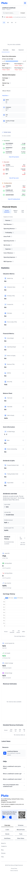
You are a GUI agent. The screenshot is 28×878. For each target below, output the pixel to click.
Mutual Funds (21, 829)
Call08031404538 (5, 806)
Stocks (8, 9)
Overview (5, 50)
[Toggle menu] (25, 3)
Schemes (20, 825)
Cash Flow (22, 211)
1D (4, 22)
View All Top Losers (14, 178)
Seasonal (21, 50)
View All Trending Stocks (14, 199)
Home (3, 9)
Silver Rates (20, 838)
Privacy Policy (14, 868)
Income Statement (6, 211)
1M (12, 22)
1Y (15, 22)
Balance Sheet (15, 211)
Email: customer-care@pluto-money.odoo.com (12, 804)
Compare (22, 13)
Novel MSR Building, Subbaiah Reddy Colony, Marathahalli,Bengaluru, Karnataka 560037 (12, 800)
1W (8, 22)
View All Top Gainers (14, 157)
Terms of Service (14, 870)
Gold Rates (7, 838)
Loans (7, 829)
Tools (20, 834)
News (13, 50)
